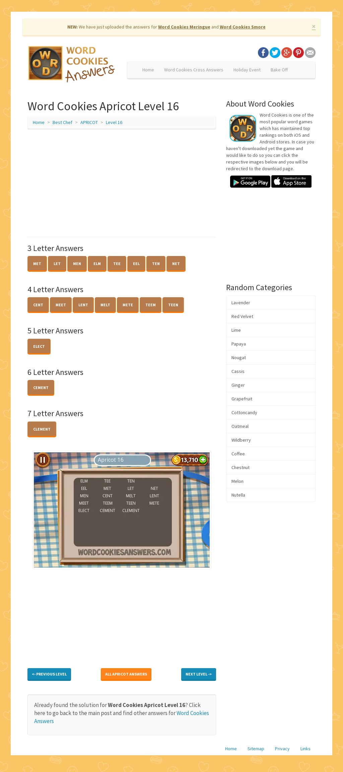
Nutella (238, 495)
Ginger (238, 385)
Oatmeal (240, 426)
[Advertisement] (121, 183)
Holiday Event (247, 70)
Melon (237, 481)
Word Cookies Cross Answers (193, 70)
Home (148, 70)
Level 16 (114, 122)
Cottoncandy (244, 412)
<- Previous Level (49, 674)
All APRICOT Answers (126, 674)
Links (305, 749)
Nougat (238, 358)
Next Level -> (199, 674)
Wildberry (241, 440)
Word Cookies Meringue (184, 27)
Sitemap (256, 749)
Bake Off (279, 70)
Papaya (238, 344)
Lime (236, 330)
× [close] (314, 26)
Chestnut (240, 467)
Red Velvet (242, 316)
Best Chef (62, 122)
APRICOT (89, 122)
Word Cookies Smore (243, 27)
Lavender (240, 303)
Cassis (238, 371)
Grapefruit (241, 399)
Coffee (238, 454)
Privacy (282, 749)
